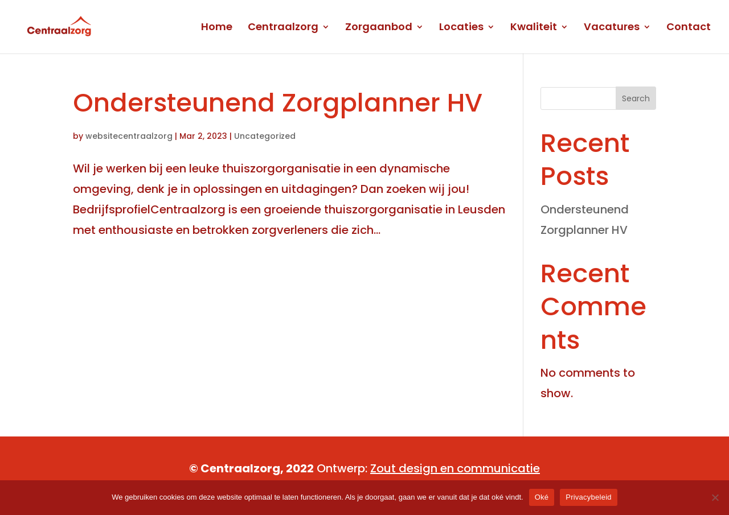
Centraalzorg (283, 28)
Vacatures (612, 28)
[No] (714, 497)
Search (636, 98)
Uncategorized (265, 136)
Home (216, 28)
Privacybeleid (589, 497)
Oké (542, 497)
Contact (688, 28)
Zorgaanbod (378, 28)
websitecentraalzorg (129, 136)
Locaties (461, 28)
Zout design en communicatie (455, 468)
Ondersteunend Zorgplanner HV (277, 103)
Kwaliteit (533, 28)
